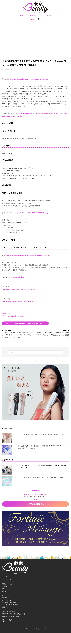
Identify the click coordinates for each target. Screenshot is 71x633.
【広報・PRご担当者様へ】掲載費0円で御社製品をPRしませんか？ (25, 323)
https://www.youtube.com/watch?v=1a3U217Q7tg (18, 301)
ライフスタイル (6, 579)
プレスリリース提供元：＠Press (12, 316)
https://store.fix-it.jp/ (17, 277)
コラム (4, 581)
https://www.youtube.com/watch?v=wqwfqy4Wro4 (18, 289)
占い (3, 588)
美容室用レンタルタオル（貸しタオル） (14, 614)
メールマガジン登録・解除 (10, 605)
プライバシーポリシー (8, 600)
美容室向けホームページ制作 (10, 616)
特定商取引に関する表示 (9, 602)
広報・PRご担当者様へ (9, 611)
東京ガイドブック (7, 584)
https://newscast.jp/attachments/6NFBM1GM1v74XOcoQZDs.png (27, 255)
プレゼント (5, 591)
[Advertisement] (35, 37)
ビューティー (6, 577)
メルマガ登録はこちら (35, 504)
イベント (4, 586)
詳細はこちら (6, 313)
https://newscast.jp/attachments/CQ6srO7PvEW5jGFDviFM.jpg (27, 213)
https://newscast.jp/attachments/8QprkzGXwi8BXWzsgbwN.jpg (27, 79)
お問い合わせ (6, 607)
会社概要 (4, 598)
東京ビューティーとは (8, 595)
